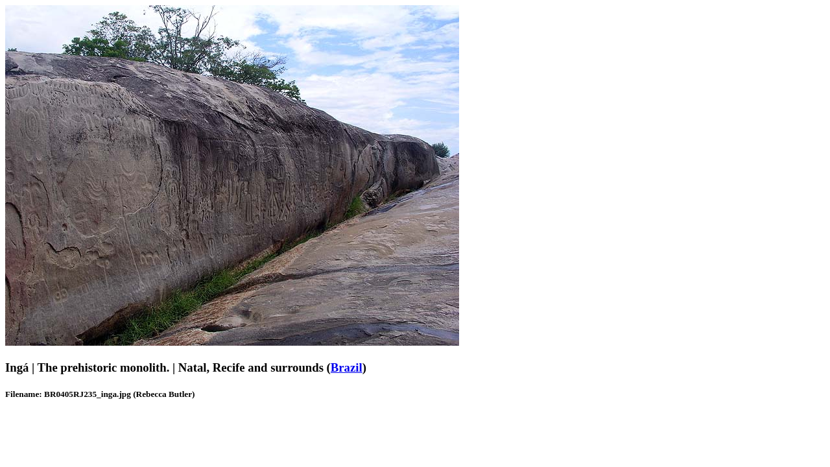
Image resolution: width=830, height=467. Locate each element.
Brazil (346, 367)
